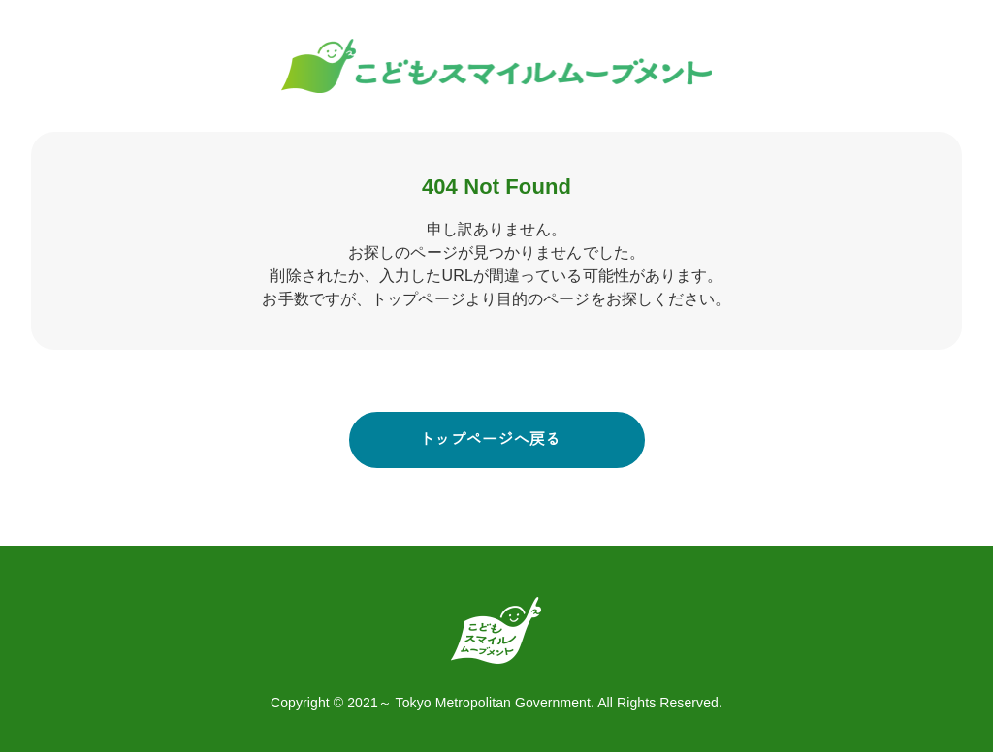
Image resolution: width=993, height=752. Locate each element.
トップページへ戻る (490, 439)
